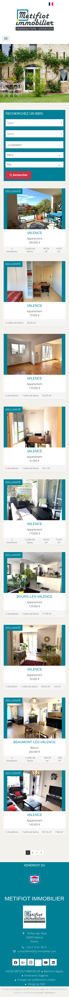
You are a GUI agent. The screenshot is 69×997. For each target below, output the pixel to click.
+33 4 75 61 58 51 (36, 947)
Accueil (34, 20)
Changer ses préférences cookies (36, 979)
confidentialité (55, 989)
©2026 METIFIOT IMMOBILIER (23, 971)
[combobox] (34, 122)
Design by (36, 984)
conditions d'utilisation (23, 992)
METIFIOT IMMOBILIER (34, 898)
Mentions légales (53, 971)
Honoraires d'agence (36, 975)
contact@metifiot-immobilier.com (36, 951)
